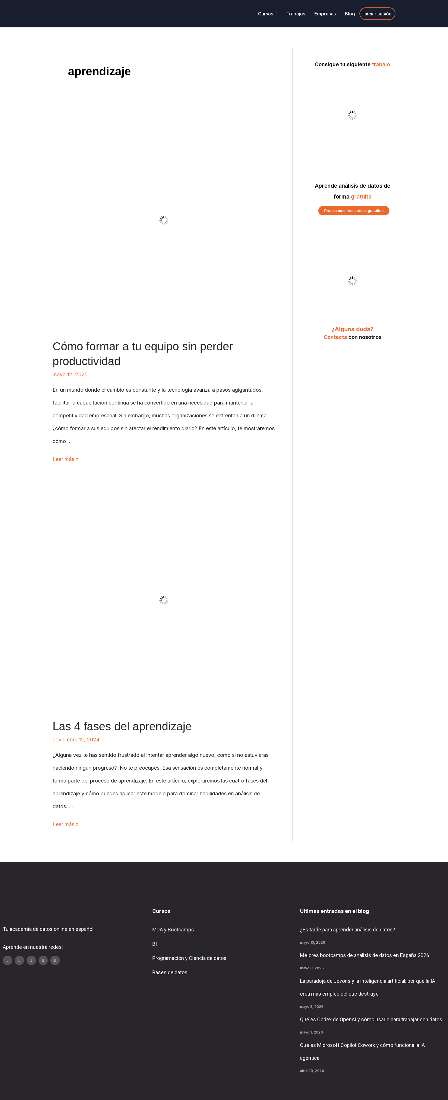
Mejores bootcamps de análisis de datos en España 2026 (364, 955)
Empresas (325, 14)
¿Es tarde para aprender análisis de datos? (347, 930)
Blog (350, 14)
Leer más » (66, 459)
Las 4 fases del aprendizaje (122, 726)
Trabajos (295, 14)
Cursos (265, 14)
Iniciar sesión (377, 14)
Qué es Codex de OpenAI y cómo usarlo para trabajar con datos (371, 1019)
